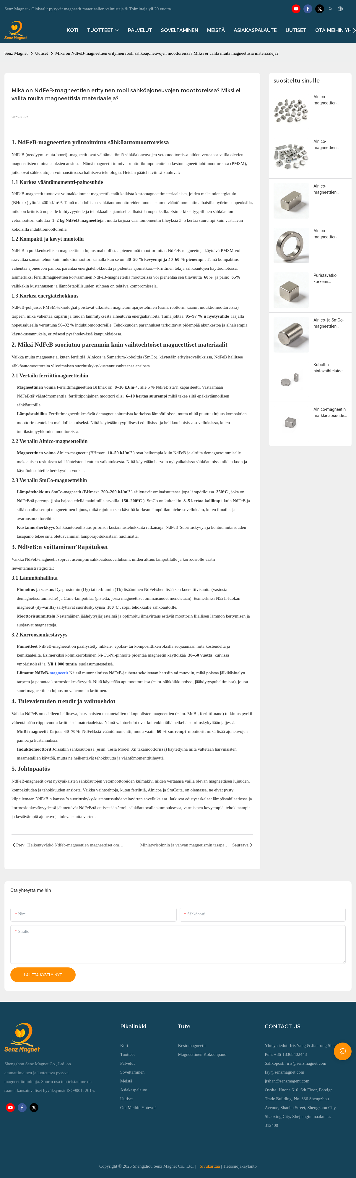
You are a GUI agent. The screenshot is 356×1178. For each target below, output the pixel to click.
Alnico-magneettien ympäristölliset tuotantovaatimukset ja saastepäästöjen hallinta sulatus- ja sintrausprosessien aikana (330, 234)
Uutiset (41, 53)
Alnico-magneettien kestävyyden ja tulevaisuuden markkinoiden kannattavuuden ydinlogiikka (328, 100)
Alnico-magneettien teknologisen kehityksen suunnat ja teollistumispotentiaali (330, 145)
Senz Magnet (16, 53)
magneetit (59, 672)
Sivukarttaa (210, 1166)
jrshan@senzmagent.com (287, 1081)
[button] (354, 30)
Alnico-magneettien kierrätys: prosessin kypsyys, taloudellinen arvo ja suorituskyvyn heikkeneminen (329, 189)
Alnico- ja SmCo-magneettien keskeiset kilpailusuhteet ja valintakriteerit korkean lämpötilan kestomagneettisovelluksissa (330, 323)
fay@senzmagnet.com (284, 1072)
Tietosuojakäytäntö (240, 1166)
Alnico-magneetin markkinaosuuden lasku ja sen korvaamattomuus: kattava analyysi (330, 413)
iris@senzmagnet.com (306, 1063)
